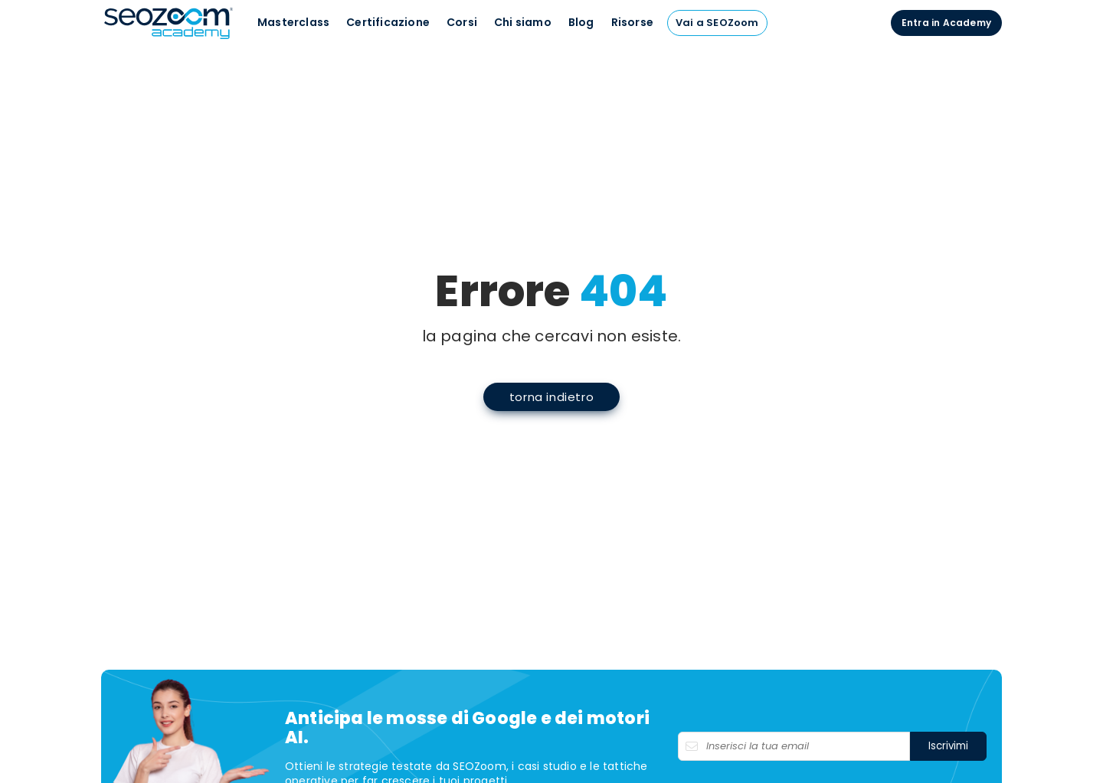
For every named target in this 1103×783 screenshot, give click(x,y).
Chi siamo (523, 22)
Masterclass (293, 22)
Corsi (462, 22)
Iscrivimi (948, 746)
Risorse (632, 22)
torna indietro (551, 397)
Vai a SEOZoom (717, 22)
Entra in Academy (946, 22)
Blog (581, 22)
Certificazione (388, 22)
